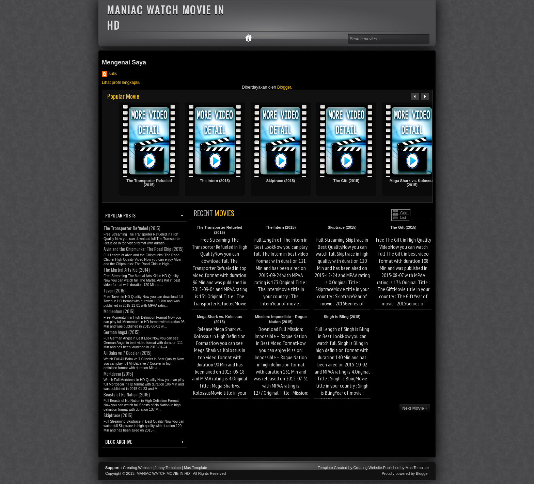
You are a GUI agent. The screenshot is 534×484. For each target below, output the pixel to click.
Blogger (284, 87)
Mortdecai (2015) (118, 373)
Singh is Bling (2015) (342, 317)
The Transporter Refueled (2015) (149, 183)
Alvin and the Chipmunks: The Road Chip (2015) (144, 248)
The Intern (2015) (215, 181)
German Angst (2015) (122, 332)
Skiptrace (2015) (280, 181)
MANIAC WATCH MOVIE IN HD (163, 473)
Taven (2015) (115, 290)
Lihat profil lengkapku (121, 82)
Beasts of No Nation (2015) (127, 394)
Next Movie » (414, 408)
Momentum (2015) (119, 311)
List (403, 217)
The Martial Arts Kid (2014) (127, 269)
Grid (403, 213)
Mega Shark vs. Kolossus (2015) (412, 183)
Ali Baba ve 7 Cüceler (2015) (128, 352)
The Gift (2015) (346, 181)
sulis (113, 73)
